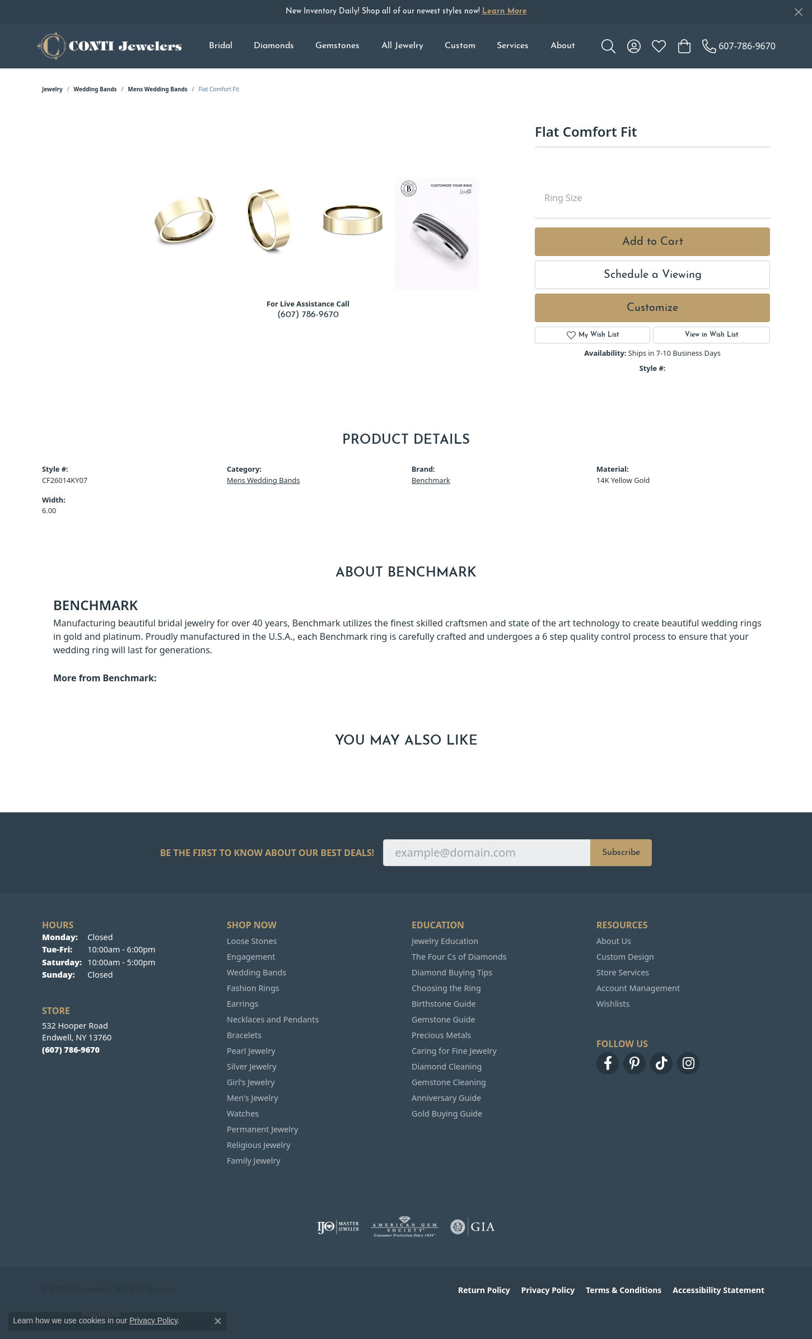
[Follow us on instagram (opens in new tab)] (688, 1063)
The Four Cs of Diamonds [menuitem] (459, 956)
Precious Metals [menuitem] (441, 1035)
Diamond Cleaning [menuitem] (447, 1066)
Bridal (220, 45)
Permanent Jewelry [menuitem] (262, 1129)
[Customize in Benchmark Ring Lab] (437, 234)
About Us (613, 941)
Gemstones (337, 45)
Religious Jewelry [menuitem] (258, 1145)
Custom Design (625, 956)
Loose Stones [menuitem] (252, 941)
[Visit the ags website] (404, 1227)
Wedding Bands (95, 89)
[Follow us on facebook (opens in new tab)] (607, 1063)
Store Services (622, 972)
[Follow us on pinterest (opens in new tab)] (634, 1063)
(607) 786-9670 (308, 314)
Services (513, 45)
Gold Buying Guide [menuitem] (447, 1113)
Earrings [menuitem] (242, 1003)
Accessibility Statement (718, 1290)
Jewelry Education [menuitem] (445, 941)
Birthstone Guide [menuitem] (444, 1003)
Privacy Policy (548, 1290)
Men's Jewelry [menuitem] (252, 1097)
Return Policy (484, 1290)
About (562, 45)
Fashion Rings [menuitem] (253, 988)
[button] (608, 46)
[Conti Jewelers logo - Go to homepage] (109, 46)
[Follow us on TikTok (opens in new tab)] (661, 1063)
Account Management (638, 988)
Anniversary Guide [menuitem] (446, 1097)
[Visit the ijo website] (338, 1227)
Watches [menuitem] (243, 1113)
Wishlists (612, 1003)
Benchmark (431, 480)
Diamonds (274, 45)
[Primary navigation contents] (392, 46)
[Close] (798, 12)
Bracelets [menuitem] (244, 1035)
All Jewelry (402, 45)
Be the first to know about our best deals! (267, 853)
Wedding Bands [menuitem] (256, 972)
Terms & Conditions (623, 1290)
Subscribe (621, 852)
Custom (460, 45)
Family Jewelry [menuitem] (254, 1160)
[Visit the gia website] (472, 1227)
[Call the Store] (71, 1049)
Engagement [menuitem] (251, 956)
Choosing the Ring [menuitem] (446, 988)
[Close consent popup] (217, 1321)
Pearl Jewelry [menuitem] (251, 1050)
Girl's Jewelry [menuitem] (250, 1082)
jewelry (52, 89)
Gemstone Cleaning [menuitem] (449, 1082)
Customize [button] (652, 308)
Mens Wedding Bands (158, 89)
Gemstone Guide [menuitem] (443, 1019)
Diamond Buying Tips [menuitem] (452, 972)
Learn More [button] (504, 11)
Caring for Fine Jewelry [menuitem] (454, 1050)
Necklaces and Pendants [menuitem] (273, 1019)
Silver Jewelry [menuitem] (252, 1066)
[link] (739, 46)
